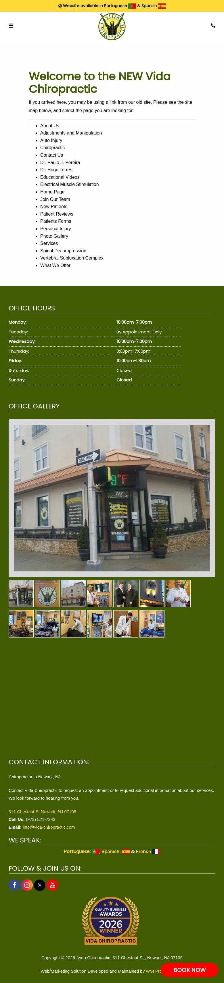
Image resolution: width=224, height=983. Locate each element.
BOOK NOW (189, 970)
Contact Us (51, 155)
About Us (49, 125)
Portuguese (120, 6)
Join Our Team (55, 199)
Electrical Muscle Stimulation (69, 184)
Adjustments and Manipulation (71, 132)
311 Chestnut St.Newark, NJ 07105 (42, 811)
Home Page (52, 191)
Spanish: (116, 851)
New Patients (53, 206)
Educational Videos (60, 177)
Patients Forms (55, 221)
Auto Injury (51, 140)
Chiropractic (52, 147)
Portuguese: (81, 851)
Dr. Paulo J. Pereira (60, 162)
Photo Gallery (54, 236)
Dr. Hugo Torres (56, 169)
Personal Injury (55, 228)
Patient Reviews (56, 214)
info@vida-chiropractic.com (49, 827)
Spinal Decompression (63, 250)
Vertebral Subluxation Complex (72, 258)
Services (49, 243)
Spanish (153, 6)
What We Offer (55, 265)
